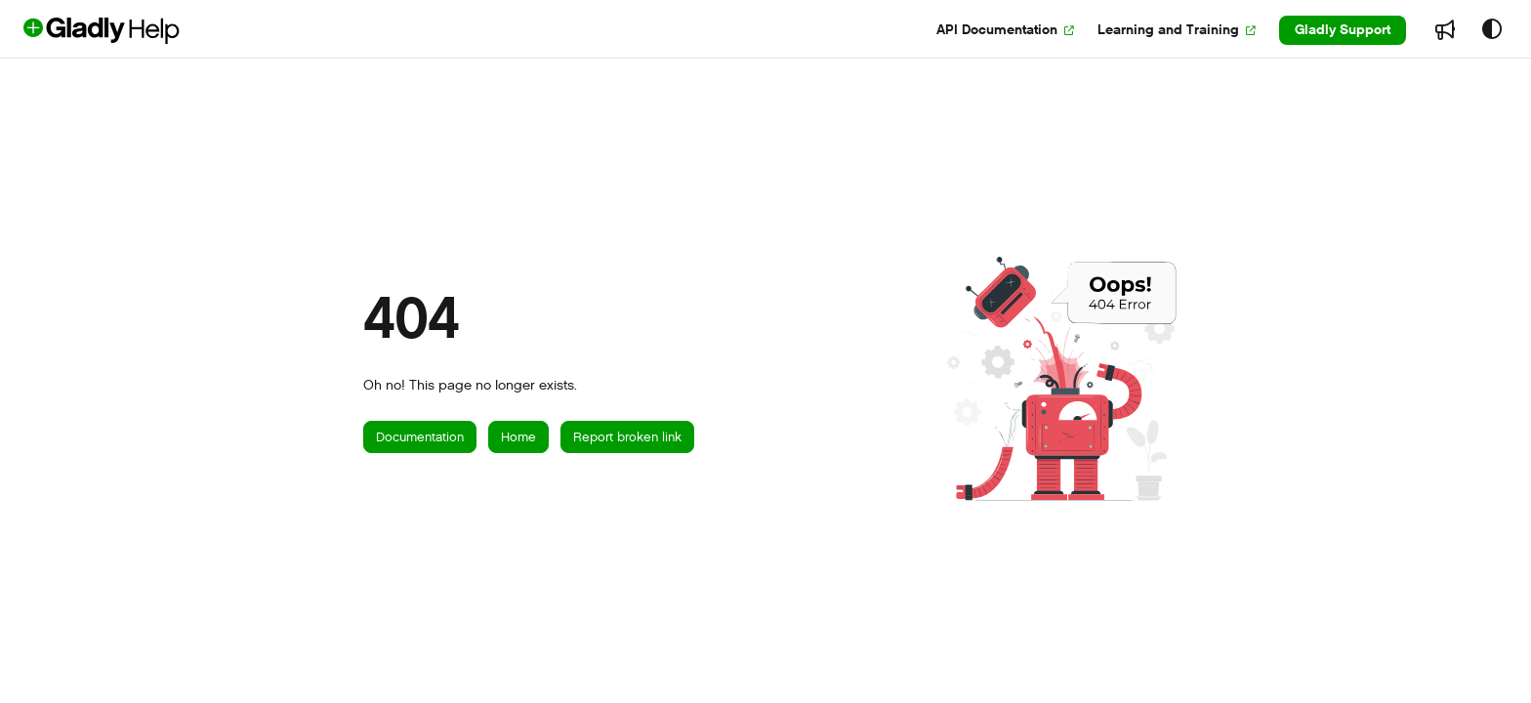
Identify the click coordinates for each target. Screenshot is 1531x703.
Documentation (420, 437)
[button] (133, 31)
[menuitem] (1005, 30)
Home (518, 437)
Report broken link (627, 437)
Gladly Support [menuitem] (1342, 30)
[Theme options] (1492, 30)
